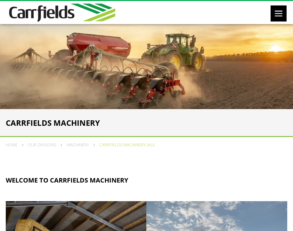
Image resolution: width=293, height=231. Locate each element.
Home (12, 145)
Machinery (78, 145)
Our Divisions (42, 145)
